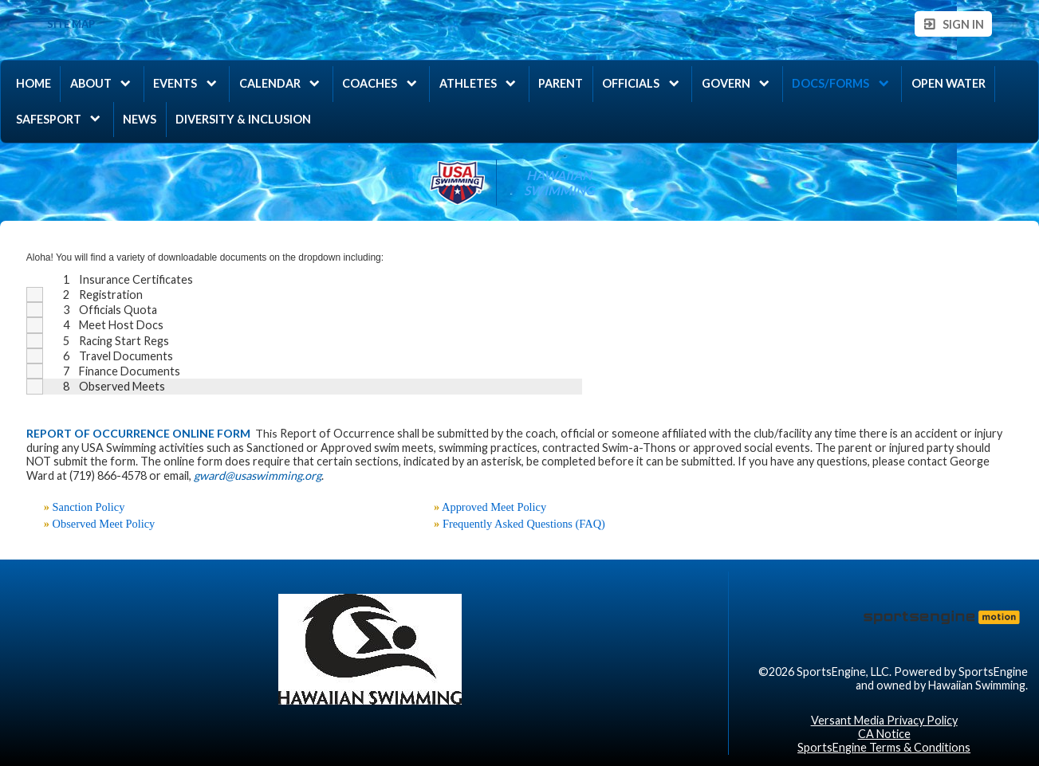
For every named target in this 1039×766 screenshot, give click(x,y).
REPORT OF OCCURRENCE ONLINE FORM (138, 433)
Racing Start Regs (124, 341)
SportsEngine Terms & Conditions (883, 747)
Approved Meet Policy (494, 507)
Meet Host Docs (121, 325)
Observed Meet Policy (104, 523)
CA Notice (884, 733)
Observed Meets (122, 386)
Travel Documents (126, 356)
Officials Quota (118, 309)
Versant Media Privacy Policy (884, 720)
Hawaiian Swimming (559, 182)
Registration (111, 294)
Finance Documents (129, 371)
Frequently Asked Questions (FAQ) (524, 523)
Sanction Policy (89, 507)
